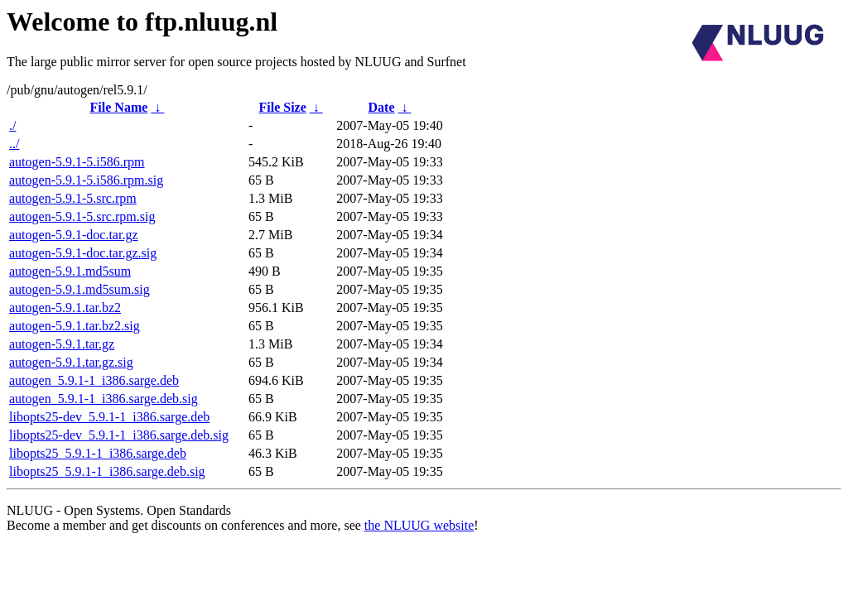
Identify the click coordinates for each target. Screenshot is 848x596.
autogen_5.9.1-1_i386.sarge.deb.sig (103, 399)
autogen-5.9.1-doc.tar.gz (73, 235)
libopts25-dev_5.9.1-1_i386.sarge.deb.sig (119, 435)
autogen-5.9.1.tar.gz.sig (71, 362)
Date (382, 107)
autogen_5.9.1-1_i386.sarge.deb (94, 380)
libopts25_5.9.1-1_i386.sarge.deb (97, 453)
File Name (119, 107)
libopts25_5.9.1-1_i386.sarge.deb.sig (107, 471)
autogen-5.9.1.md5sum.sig (79, 289)
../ (14, 144)
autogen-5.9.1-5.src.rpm (73, 198)
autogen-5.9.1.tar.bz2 (65, 307)
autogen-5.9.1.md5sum (70, 271)
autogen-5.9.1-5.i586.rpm (77, 162)
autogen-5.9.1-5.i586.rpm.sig (86, 180)
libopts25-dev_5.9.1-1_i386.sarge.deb (109, 417)
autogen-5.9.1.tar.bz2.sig (74, 326)
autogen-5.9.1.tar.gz (61, 344)
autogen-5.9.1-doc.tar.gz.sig (83, 253)
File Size (282, 107)
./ (12, 125)
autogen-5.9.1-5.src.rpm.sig (82, 216)
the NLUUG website (419, 525)
